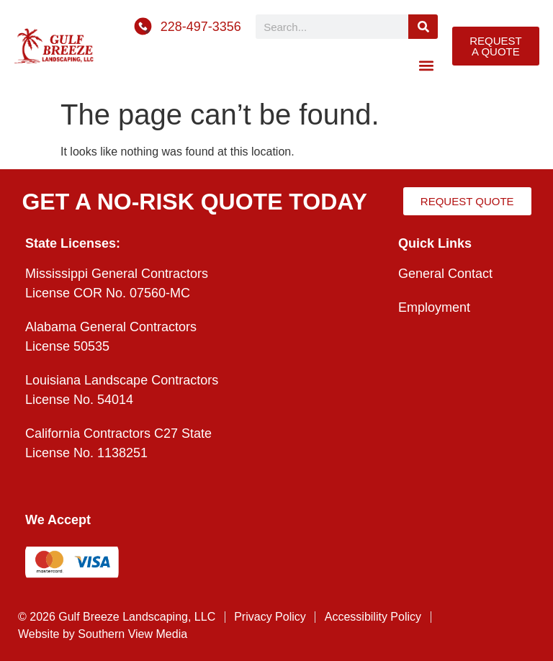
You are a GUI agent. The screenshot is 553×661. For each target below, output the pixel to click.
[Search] (423, 26)
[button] (426, 65)
